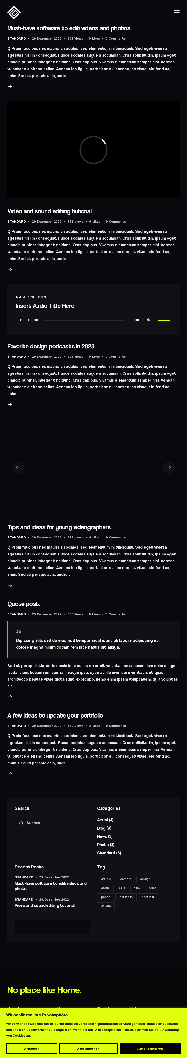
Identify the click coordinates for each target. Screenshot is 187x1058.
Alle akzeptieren (150, 1048)
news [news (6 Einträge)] (152, 888)
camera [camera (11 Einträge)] (125, 879)
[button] (18, 468)
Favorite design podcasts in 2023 (50, 346)
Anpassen (31, 1048)
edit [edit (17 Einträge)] (122, 888)
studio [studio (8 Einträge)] (106, 906)
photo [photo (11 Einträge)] (105, 897)
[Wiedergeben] (20, 320)
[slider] (83, 320)
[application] (93, 319)
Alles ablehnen (88, 1048)
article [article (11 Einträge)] (106, 879)
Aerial (102, 819)
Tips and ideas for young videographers (59, 527)
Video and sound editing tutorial (49, 211)
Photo (103, 844)
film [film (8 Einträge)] (137, 888)
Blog (101, 828)
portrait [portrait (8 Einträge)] (148, 897)
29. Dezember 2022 (47, 38)
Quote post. (23, 603)
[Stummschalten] (148, 320)
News (102, 836)
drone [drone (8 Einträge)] (105, 888)
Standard (16, 38)
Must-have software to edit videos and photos (68, 28)
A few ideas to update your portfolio (55, 715)
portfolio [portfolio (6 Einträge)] (126, 897)
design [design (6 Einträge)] (145, 879)
